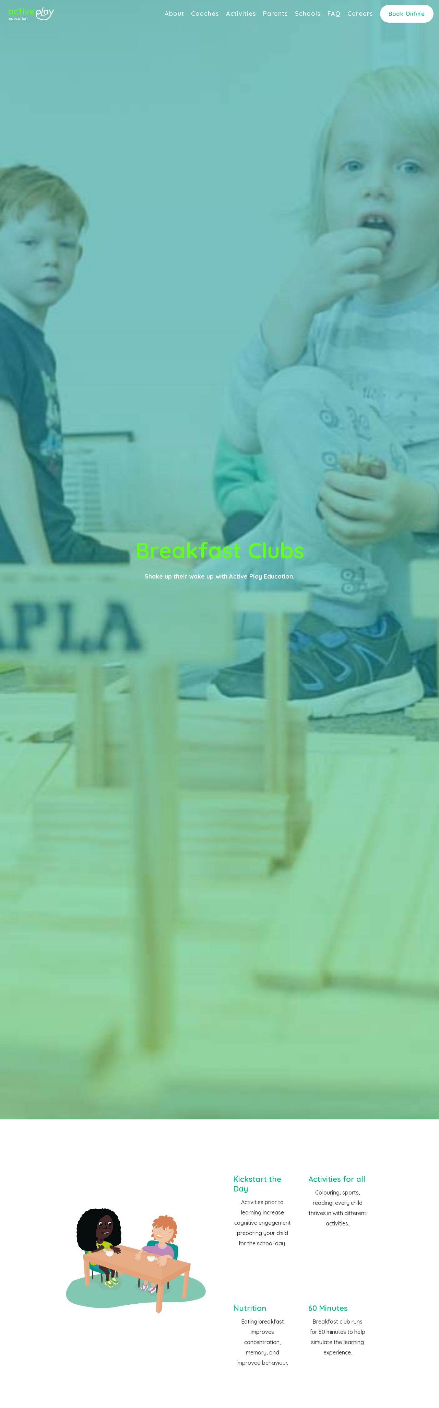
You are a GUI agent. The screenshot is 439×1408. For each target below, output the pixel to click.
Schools (308, 14)
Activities (241, 14)
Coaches (205, 14)
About (174, 14)
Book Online (407, 13)
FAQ (334, 14)
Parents (275, 14)
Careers (360, 14)
